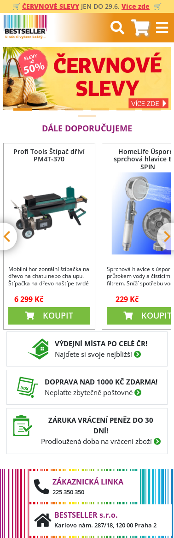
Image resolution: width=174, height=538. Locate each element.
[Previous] (18, 78)
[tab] (140, 28)
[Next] (156, 78)
